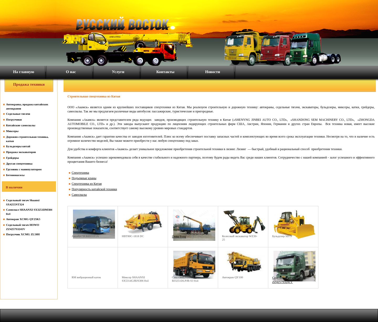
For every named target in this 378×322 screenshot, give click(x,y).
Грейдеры (12, 157)
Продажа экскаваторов (21, 152)
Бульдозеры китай (18, 146)
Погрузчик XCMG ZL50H (23, 234)
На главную (23, 72)
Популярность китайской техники (94, 189)
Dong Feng (179, 236)
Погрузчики (14, 119)
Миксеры (12, 131)
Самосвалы (79, 195)
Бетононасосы (15, 175)
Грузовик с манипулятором (23, 169)
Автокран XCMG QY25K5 (23, 219)
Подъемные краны (84, 178)
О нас (71, 72)
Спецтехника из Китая (87, 183)
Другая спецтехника (19, 163)
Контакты (165, 72)
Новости (212, 72)
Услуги (118, 72)
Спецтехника (80, 172)
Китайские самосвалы (20, 125)
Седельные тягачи (18, 113)
